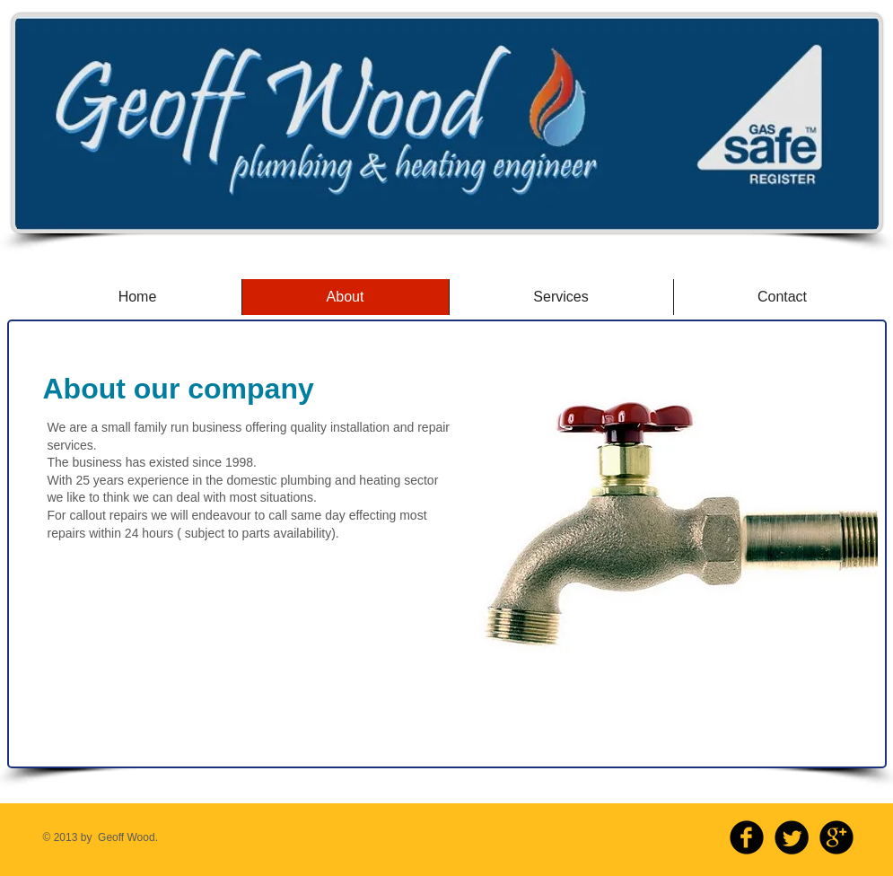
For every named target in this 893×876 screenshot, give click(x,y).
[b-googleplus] (836, 837)
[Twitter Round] (792, 837)
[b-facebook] (747, 837)
